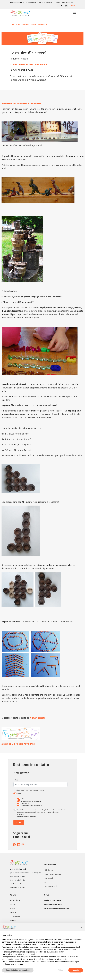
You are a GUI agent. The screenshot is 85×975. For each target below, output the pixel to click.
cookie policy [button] (60, 944)
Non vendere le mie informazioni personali (18, 954)
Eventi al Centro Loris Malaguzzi (31, 801)
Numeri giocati (37, 717)
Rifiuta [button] (60, 970)
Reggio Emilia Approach (64, 2)
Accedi (72, 6)
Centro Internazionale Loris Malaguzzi (39, 2)
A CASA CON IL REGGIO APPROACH (28, 64)
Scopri (19, 822)
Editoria (23, 799)
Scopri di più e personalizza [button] (17, 970)
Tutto (19, 793)
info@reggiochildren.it (18, 887)
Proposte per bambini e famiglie (31, 805)
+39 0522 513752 (16, 884)
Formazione (25, 803)
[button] (82, 927)
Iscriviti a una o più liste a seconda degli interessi (28, 790)
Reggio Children (16, 2)
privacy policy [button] (62, 959)
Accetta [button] (75, 970)
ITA (59, 6)
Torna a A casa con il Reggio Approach (28, 24)
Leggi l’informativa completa (26, 817)
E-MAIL (15, 780)
